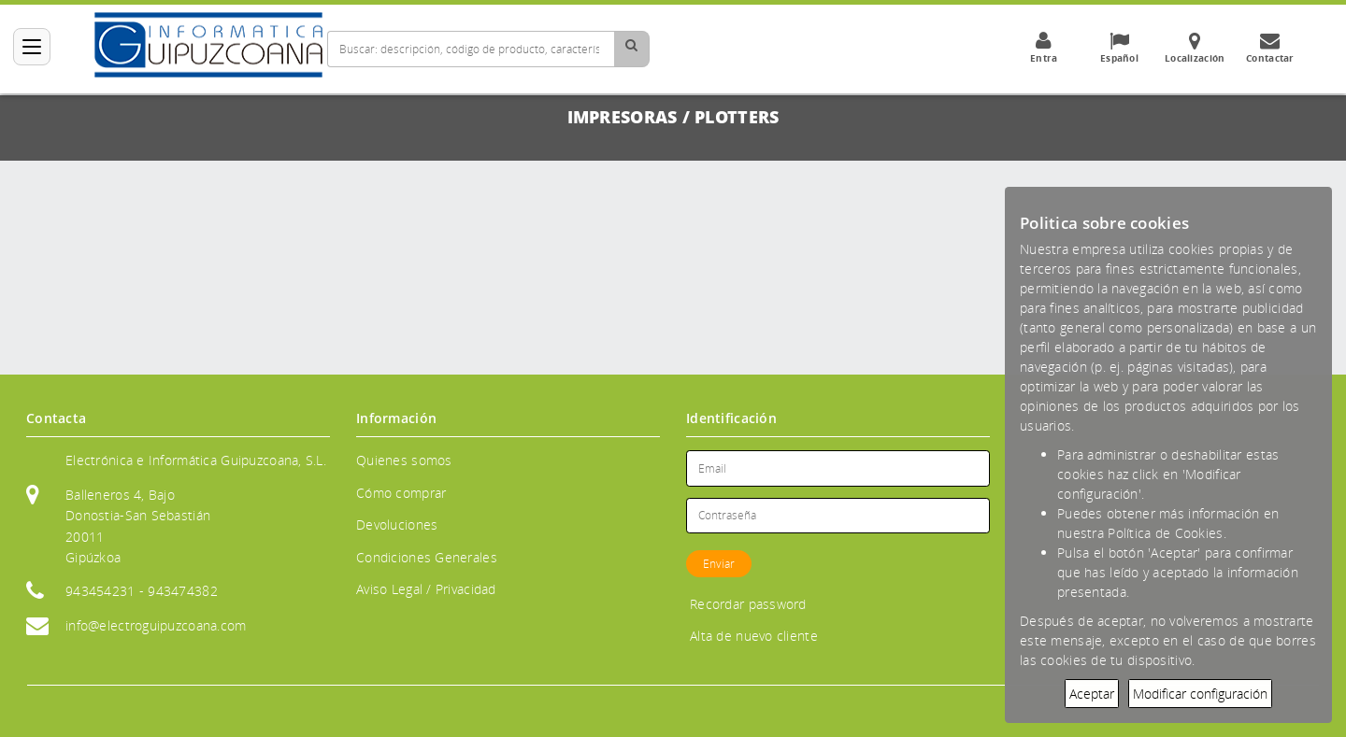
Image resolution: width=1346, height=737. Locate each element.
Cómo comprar (401, 493)
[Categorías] (31, 46)
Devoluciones (396, 524)
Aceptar (1091, 693)
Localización (1194, 47)
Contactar (1270, 47)
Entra (1043, 47)
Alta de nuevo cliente (754, 636)
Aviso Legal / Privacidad (426, 589)
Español (1118, 47)
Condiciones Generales (426, 557)
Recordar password (748, 604)
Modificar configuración (1200, 693)
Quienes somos (404, 460)
